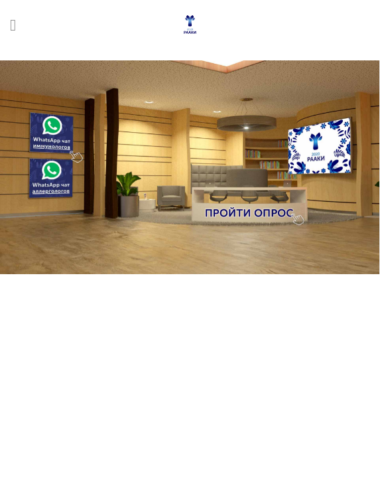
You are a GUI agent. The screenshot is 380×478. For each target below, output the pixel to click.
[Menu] (18, 25)
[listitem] (51, 132)
